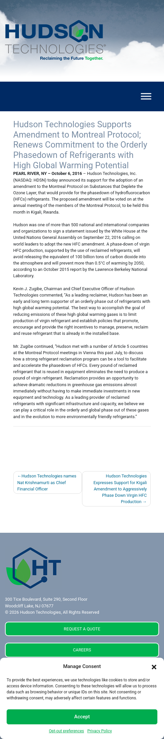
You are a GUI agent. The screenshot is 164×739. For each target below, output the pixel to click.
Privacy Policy (99, 731)
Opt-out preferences (66, 731)
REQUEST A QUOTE (82, 628)
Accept (82, 717)
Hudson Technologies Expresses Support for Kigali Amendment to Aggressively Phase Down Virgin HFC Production (120, 488)
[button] (154, 666)
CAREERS (82, 649)
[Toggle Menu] (146, 96)
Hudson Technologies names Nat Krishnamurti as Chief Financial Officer (46, 482)
